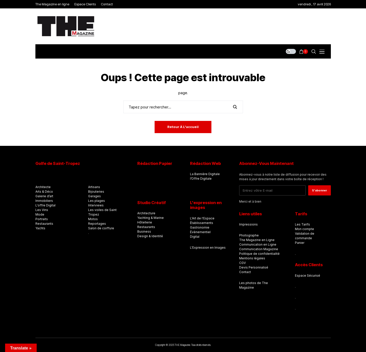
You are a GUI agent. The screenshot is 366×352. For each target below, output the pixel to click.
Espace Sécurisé (307, 275)
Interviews (96, 205)
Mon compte (304, 229)
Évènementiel (200, 232)
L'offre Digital (45, 205)
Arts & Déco (44, 191)
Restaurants (44, 224)
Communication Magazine (258, 249)
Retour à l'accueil (183, 127)
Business (144, 231)
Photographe (249, 235)
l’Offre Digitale (201, 178)
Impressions (248, 224)
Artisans (94, 187)
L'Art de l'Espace (202, 218)
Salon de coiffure (101, 228)
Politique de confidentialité (259, 254)
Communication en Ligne (257, 244)
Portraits (41, 219)
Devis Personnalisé (253, 267)
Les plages (96, 201)
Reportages (97, 224)
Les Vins (41, 210)
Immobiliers (44, 201)
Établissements (201, 223)
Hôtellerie (144, 222)
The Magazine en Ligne (257, 240)
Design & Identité (150, 236)
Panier (299, 243)
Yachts (40, 228)
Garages (94, 196)
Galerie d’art (44, 196)
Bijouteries (96, 191)
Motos (93, 219)
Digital (194, 236)
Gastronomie (199, 227)
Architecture (146, 213)
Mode (39, 214)
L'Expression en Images (208, 247)
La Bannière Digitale (205, 174)
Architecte (43, 187)
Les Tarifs (302, 224)
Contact (245, 272)
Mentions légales (252, 258)
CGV (242, 263)
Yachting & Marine (150, 218)
